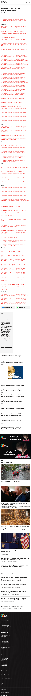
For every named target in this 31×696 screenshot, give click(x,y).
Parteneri (3, 676)
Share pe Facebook (8, 307)
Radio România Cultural (4, 608)
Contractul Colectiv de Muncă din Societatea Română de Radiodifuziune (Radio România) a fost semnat (15, 316)
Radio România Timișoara (5, 629)
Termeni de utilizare (5, 678)
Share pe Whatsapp (22, 307)
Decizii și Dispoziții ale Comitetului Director (7, 346)
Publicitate (3, 674)
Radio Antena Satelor (4, 607)
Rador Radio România (4, 656)
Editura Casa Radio (4, 642)
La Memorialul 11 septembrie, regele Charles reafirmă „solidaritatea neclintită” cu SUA (15, 483)
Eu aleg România (3, 648)
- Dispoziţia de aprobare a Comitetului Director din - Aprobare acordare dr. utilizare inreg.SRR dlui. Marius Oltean (13, 274)
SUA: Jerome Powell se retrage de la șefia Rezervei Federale (15, 529)
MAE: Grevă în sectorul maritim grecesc (15, 558)
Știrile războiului (3, 646)
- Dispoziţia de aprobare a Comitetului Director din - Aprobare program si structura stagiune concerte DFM (13, 152)
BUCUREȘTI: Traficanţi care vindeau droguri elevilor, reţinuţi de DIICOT (15, 578)
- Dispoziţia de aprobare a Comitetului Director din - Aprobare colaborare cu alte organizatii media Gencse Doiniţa (13, 20)
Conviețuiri (2, 640)
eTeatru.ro (2, 615)
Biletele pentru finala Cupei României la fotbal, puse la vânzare (15, 571)
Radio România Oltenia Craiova (5, 624)
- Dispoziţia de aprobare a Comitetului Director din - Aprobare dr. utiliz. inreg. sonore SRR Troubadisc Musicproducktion (12, 214)
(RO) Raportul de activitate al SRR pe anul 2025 (15, 321)
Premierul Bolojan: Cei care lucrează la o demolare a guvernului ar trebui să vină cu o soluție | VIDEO (15, 564)
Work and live (3, 652)
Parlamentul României (4, 667)
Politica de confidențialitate (6, 679)
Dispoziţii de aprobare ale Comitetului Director (15, 330)
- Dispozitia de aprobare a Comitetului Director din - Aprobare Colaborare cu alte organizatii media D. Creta (14, 44)
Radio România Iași (4, 625)
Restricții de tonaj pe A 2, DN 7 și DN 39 (15, 460)
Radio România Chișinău (4, 613)
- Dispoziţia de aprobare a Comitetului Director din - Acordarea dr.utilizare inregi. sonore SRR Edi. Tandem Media (13, 255)
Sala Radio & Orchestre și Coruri (5, 660)
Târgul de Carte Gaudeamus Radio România (7, 641)
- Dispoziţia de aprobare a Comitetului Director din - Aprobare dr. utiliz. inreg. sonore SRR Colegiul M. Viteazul (13, 219)
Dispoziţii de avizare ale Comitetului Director (15, 348)
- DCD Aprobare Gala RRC (8, 37)
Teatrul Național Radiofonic (5, 614)
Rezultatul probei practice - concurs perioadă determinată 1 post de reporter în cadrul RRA (15, 323)
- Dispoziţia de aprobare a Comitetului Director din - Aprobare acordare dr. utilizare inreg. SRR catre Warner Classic (13, 279)
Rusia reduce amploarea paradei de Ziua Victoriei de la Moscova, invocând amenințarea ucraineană (15, 551)
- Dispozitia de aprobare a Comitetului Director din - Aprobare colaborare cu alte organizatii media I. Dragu (14, 49)
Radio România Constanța (5, 623)
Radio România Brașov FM (5, 619)
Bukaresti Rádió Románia (4, 630)
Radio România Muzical (4, 609)
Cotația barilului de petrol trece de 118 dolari (15, 592)
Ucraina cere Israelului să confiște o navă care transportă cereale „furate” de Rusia (15, 506)
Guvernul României (4, 666)
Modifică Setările (4, 681)
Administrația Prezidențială (5, 665)
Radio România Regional (4, 647)
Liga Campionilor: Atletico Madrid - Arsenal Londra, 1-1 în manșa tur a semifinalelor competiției (15, 544)
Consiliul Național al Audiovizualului (6, 671)
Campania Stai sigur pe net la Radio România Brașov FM (15, 319)
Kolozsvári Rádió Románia (5, 631)
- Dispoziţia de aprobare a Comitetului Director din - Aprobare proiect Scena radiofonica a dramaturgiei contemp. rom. (14, 288)
